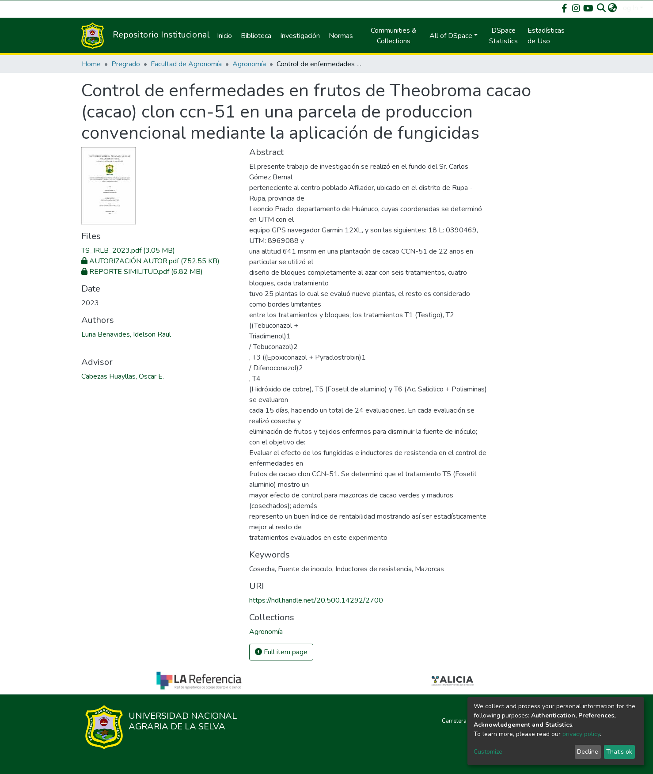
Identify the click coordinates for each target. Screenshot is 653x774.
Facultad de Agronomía (186, 64)
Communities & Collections (394, 36)
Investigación (300, 36)
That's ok (619, 751)
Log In (628, 8)
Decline (587, 751)
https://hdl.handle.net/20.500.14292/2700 (316, 600)
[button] (612, 8)
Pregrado (125, 64)
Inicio (224, 36)
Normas (341, 36)
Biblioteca (256, 36)
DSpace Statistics (503, 36)
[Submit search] (601, 8)
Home (91, 64)
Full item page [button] (281, 652)
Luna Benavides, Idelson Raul (126, 334)
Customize (488, 751)
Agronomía (249, 64)
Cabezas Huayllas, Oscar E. (122, 376)
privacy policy (581, 734)
